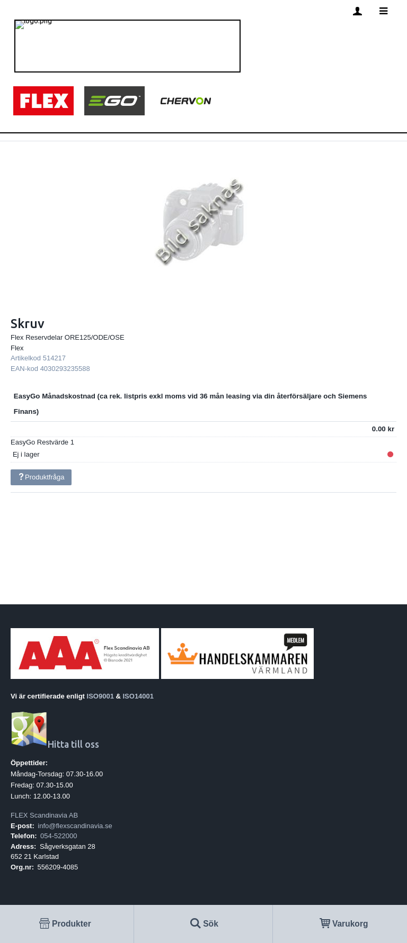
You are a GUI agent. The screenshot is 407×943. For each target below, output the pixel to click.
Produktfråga (40, 477)
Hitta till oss (55, 744)
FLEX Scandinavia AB (44, 815)
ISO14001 (138, 696)
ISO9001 (100, 696)
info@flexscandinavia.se (75, 826)
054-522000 (58, 836)
